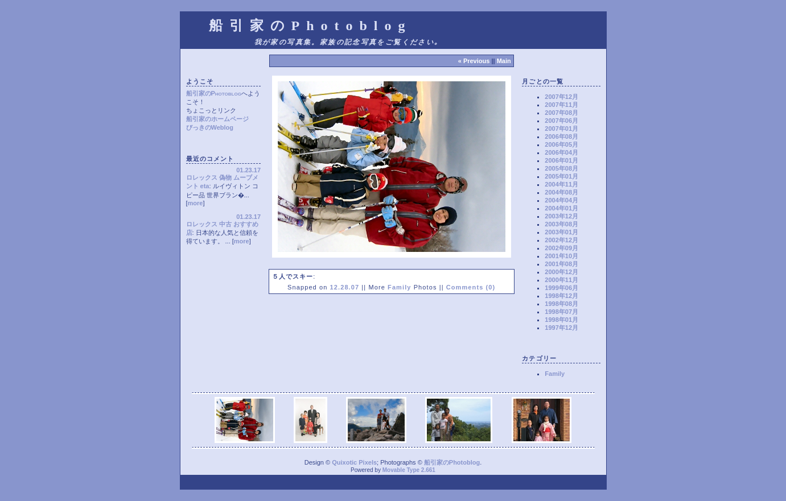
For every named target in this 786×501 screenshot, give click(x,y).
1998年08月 (561, 303)
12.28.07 (345, 287)
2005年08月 (561, 168)
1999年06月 (561, 287)
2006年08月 (561, 136)
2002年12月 (561, 240)
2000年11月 (561, 279)
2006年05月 (561, 144)
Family (399, 287)
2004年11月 (561, 184)
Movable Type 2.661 (408, 470)
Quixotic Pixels (354, 462)
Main (504, 60)
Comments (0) (471, 287)
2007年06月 (561, 120)
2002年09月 (561, 248)
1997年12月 (561, 327)
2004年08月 (561, 192)
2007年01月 (561, 128)
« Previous (474, 60)
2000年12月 (561, 271)
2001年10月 (561, 255)
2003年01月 (561, 232)
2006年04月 (561, 152)
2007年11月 (561, 104)
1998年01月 (561, 319)
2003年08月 (561, 224)
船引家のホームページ (217, 118)
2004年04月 (561, 200)
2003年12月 (561, 216)
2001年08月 (561, 263)
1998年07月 (561, 311)
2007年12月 (561, 96)
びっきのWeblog (210, 127)
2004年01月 (561, 208)
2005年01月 (561, 176)
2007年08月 (561, 112)
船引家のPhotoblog (213, 93)
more (195, 203)
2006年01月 (561, 160)
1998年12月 (561, 295)
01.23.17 (248, 170)
